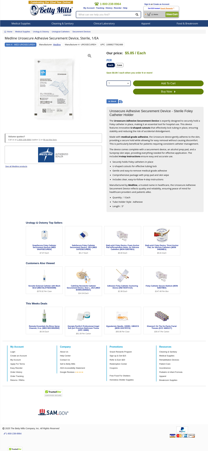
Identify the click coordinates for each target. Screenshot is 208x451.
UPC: (102, 44)
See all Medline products (16, 166)
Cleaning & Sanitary (63, 23)
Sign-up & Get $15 (118, 356)
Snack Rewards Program (121, 352)
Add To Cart (168, 83)
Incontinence (165, 368)
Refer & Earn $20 (117, 360)
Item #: (9, 44)
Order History (16, 372)
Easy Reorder (16, 368)
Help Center (65, 356)
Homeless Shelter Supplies (122, 380)
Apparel (145, 23)
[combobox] (119, 83)
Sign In (147, 4)
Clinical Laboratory (104, 23)
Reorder (118, 8)
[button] (8, 89)
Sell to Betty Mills (67, 364)
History (109, 8)
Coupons (114, 368)
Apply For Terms (17, 364)
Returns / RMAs (17, 380)
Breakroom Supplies (168, 380)
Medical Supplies (21, 23)
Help (125, 8)
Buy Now (168, 91)
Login (12, 352)
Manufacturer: (45, 44)
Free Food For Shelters (120, 376)
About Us (64, 352)
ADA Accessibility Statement (72, 368)
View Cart (172, 14)
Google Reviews (67, 372)
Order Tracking (17, 376)
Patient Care (164, 364)
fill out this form (50, 140)
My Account (89, 8)
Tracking (100, 8)
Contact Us (65, 360)
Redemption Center (118, 364)
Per (109, 60)
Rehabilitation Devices (169, 360)
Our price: (115, 53)
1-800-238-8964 (24, 140)
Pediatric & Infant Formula (170, 372)
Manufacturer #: (72, 44)
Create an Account (161, 4)
